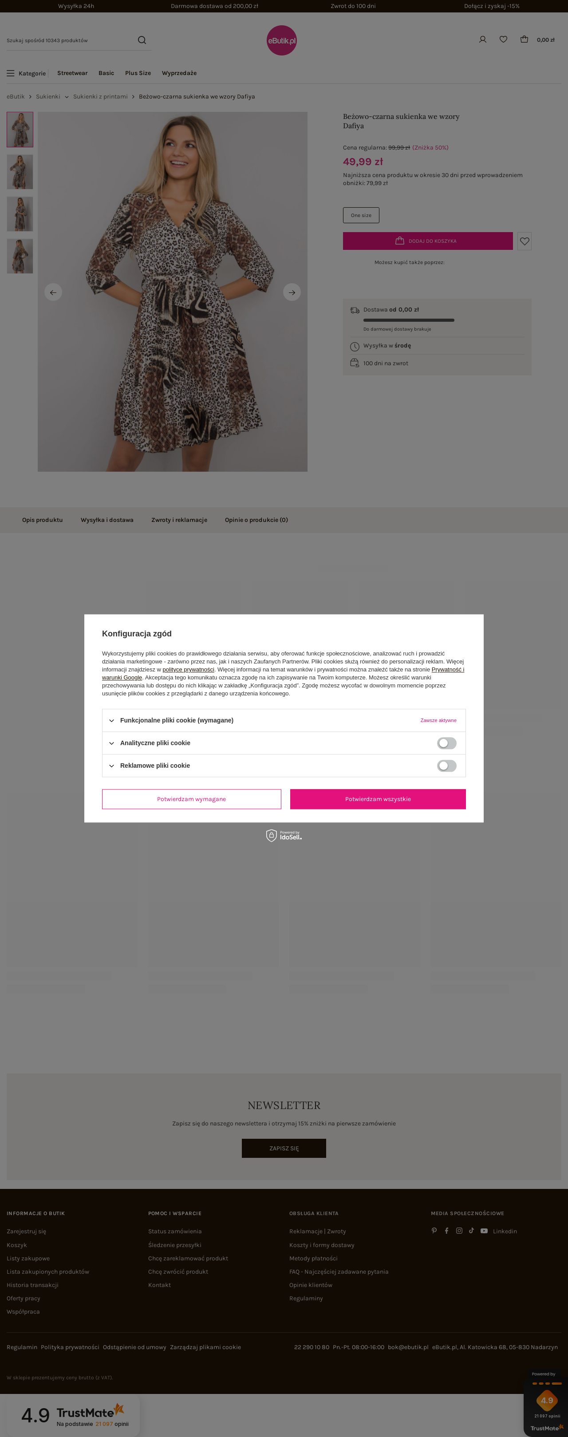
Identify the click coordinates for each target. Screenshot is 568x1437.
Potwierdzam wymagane (191, 799)
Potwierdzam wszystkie (378, 799)
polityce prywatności (188, 669)
